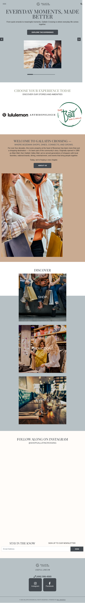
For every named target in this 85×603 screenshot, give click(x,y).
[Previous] (1, 39)
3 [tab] (42, 74)
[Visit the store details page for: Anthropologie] (42, 115)
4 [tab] (48, 74)
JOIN (77, 549)
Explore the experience (42, 32)
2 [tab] (37, 74)
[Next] (81, 39)
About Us (42, 165)
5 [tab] (53, 74)
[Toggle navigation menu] (4, 4)
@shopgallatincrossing (42, 443)
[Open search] (81, 4)
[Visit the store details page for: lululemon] (15, 115)
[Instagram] (22, 470)
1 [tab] (31, 74)
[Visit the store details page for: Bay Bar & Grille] (70, 115)
